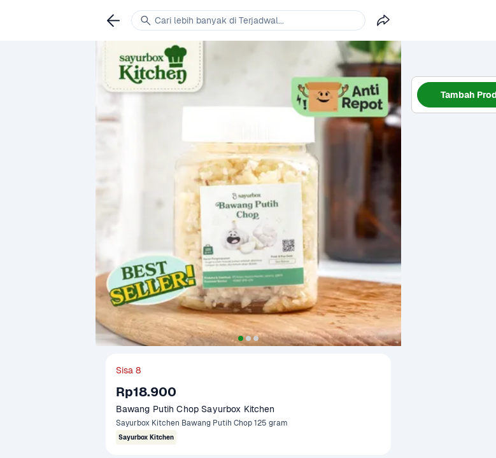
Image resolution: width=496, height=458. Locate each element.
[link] (113, 20)
